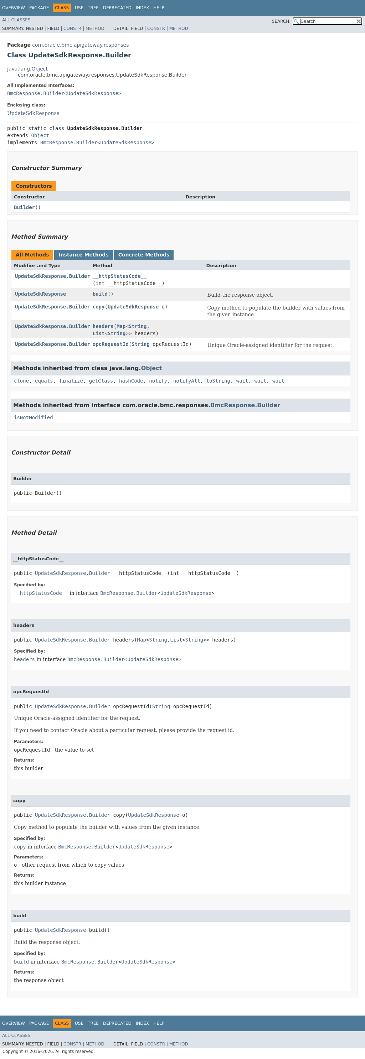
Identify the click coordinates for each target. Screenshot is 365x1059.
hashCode (131, 381)
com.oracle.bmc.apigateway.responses (80, 45)
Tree (93, 7)
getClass (101, 381)
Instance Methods (83, 255)
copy (99, 307)
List (99, 333)
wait (242, 381)
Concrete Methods (144, 255)
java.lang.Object (27, 69)
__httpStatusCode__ (120, 276)
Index (142, 7)
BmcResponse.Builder (35, 93)
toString (218, 381)
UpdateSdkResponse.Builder (52, 276)
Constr (72, 28)
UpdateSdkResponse (92, 93)
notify (158, 381)
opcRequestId (111, 344)
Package (39, 7)
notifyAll (186, 381)
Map (121, 326)
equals (44, 381)
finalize (71, 381)
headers (103, 326)
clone (21, 381)
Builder (24, 207)
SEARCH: (281, 21)
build (100, 294)
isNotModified (33, 417)
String (138, 326)
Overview (13, 7)
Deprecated (117, 7)
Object (40, 135)
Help (158, 7)
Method (95, 28)
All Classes (16, 19)
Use (79, 7)
